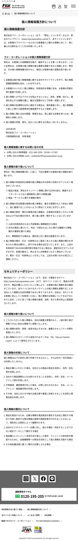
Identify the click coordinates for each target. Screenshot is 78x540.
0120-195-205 (32, 496)
